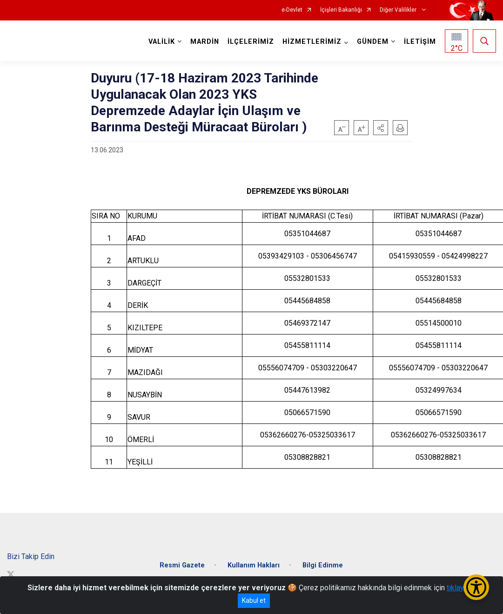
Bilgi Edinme (322, 565)
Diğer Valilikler (399, 10)
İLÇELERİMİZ (251, 42)
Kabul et (254, 600)
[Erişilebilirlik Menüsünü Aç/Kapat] (476, 587)
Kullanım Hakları (254, 565)
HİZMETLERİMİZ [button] (312, 42)
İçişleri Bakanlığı (341, 10)
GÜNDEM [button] (373, 42)
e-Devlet (292, 10)
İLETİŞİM (420, 42)
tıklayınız (461, 587)
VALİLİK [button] (161, 42)
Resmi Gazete (182, 565)
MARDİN (204, 42)
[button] (380, 127)
